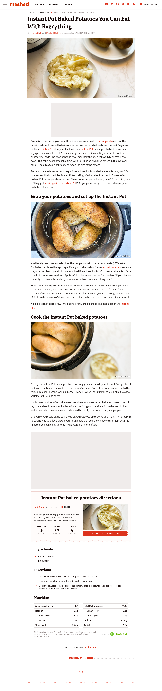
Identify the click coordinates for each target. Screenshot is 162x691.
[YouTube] (106, 5)
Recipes (31, 13)
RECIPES (39, 4)
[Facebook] (101, 5)
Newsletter (148, 4)
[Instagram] (117, 5)
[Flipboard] (128, 5)
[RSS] (134, 5)
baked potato (105, 141)
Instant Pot (87, 149)
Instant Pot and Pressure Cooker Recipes (73, 13)
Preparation (44, 13)
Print (65, 507)
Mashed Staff (52, 33)
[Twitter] (112, 5)
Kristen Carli (35, 33)
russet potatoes (112, 267)
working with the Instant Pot (60, 183)
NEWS (68, 4)
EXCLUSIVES (54, 4)
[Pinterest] (123, 5)
